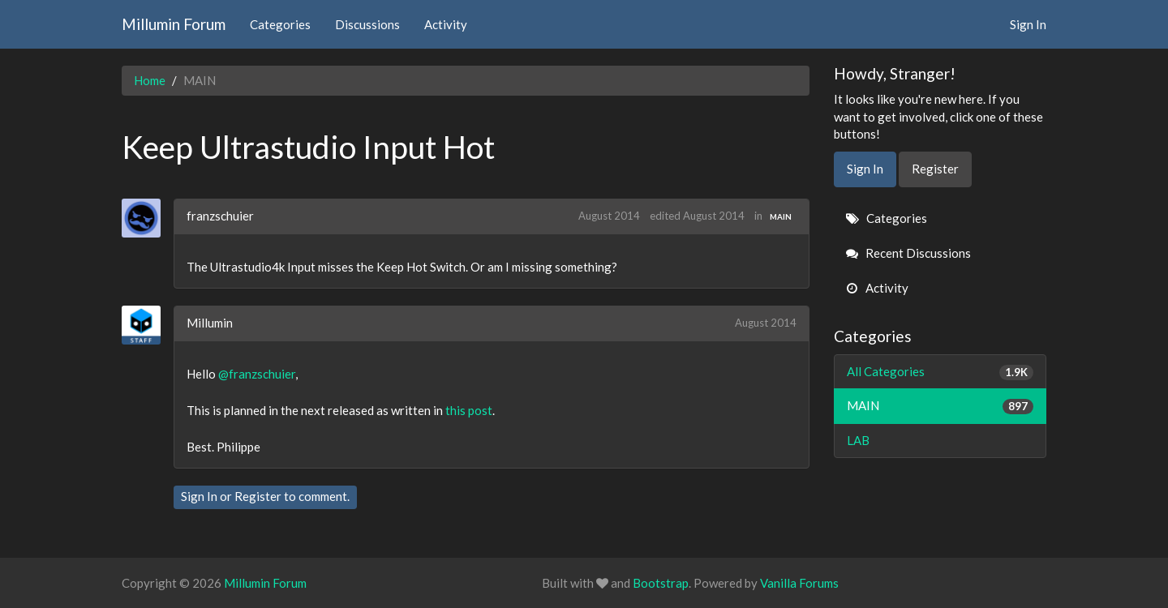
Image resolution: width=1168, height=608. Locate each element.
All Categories (940, 371)
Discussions (367, 24)
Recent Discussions (908, 253)
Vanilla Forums (799, 583)
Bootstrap (661, 583)
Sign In (1028, 24)
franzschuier (220, 215)
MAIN (781, 216)
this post (468, 410)
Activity (445, 24)
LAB (858, 440)
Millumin (210, 322)
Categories (280, 24)
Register (257, 496)
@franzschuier (256, 373)
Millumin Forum (173, 24)
